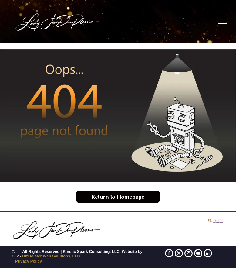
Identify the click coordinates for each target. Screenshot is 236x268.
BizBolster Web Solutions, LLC (51, 256)
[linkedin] (208, 254)
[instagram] (188, 254)
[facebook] (169, 254)
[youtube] (198, 254)
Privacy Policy (28, 261)
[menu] (223, 23)
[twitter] (179, 254)
